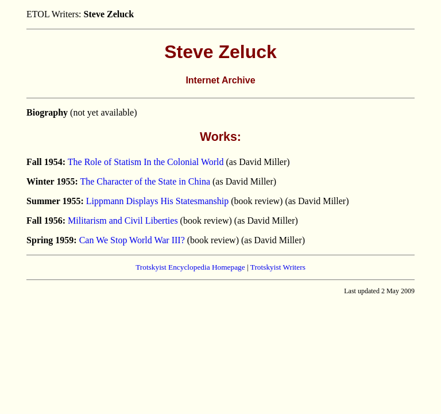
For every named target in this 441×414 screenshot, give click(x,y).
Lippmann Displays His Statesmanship (157, 201)
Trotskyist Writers (277, 267)
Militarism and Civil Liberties (123, 220)
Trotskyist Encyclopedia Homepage (190, 267)
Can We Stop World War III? (132, 240)
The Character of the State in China (145, 181)
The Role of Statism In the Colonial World (146, 162)
